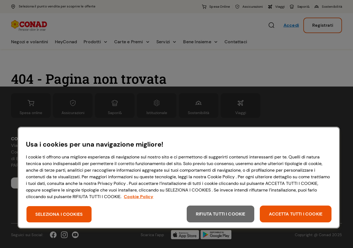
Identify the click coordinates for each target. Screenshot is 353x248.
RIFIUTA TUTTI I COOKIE (220, 214)
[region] (179, 177)
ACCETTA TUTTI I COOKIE (295, 214)
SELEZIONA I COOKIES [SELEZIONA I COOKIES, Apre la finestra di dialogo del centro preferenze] (59, 214)
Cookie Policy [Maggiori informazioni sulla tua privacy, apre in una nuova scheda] (138, 197)
